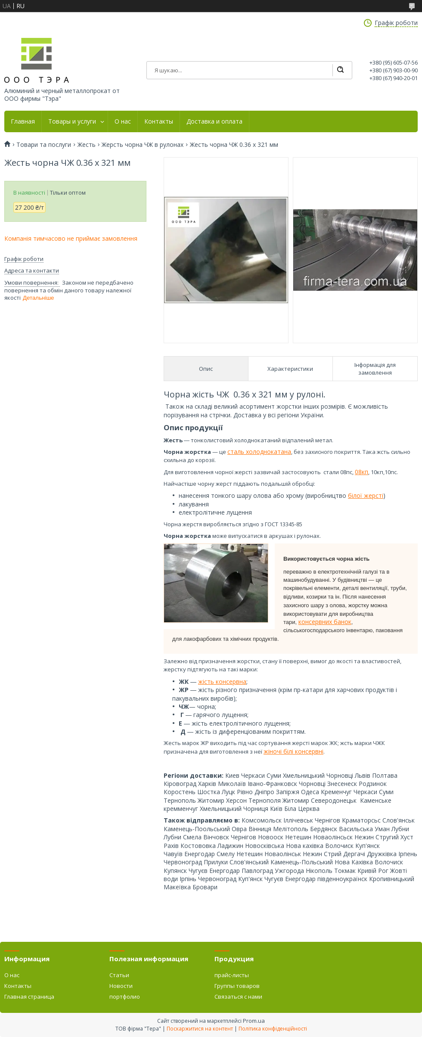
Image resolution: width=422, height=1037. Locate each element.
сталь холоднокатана (259, 451)
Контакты (158, 121)
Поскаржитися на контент (200, 1028)
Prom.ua (254, 1021)
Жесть (87, 145)
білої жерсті (365, 495)
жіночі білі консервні (293, 751)
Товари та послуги (43, 145)
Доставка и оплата (214, 121)
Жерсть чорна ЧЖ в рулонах (142, 145)
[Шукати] (340, 70)
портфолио (124, 996)
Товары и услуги (72, 121)
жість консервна (222, 681)
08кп (361, 472)
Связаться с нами (238, 996)
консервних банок (324, 622)
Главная (23, 121)
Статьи (119, 975)
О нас (123, 121)
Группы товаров (237, 986)
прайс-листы (231, 975)
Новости (121, 986)
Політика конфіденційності (273, 1028)
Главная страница (29, 996)
